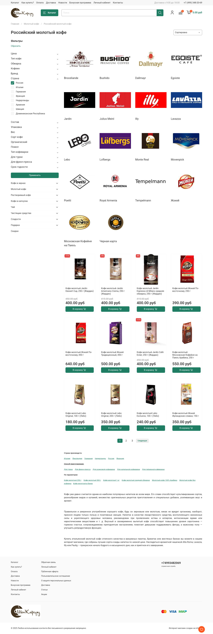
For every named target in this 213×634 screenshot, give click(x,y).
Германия (88, 458)
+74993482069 (171, 563)
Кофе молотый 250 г (72, 480)
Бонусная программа (80, 2)
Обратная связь (48, 562)
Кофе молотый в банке (83, 483)
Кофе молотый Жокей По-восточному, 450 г (78, 353)
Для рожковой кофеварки (104, 469)
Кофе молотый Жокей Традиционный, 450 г (112, 353)
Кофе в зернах (18, 183)
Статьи (44, 590)
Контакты (118, 2)
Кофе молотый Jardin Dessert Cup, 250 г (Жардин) (79, 289)
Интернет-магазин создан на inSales (185, 628)
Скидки (14, 231)
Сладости (16, 219)
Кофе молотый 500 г (92, 480)
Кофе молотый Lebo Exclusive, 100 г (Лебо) (148, 414)
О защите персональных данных (56, 581)
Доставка (51, 2)
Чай (13, 207)
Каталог (15, 2)
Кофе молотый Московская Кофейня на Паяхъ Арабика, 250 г (185, 355)
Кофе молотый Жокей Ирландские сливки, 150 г (185, 414)
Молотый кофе (31, 24)
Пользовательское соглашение (55, 576)
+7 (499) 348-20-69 (193, 2)
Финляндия (77, 458)
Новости (62, 2)
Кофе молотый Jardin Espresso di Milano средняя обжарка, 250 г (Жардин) (150, 291)
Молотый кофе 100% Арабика (164, 480)
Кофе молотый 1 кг (111, 480)
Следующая (142, 441)
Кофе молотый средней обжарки (136, 480)
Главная (15, 24)
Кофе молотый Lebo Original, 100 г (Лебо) (75, 414)
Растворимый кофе (21, 195)
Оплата (39, 2)
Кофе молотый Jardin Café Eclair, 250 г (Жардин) (150, 353)
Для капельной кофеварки (128, 469)
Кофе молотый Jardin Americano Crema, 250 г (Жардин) (113, 291)
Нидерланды (100, 458)
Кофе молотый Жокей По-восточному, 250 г (185, 289)
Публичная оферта (49, 571)
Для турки (68, 469)
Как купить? (27, 2)
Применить (35, 175)
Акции (44, 594)
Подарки (15, 225)
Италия (67, 458)
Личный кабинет (101, 2)
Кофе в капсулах (19, 201)
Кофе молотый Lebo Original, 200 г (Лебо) (111, 414)
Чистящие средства (21, 213)
